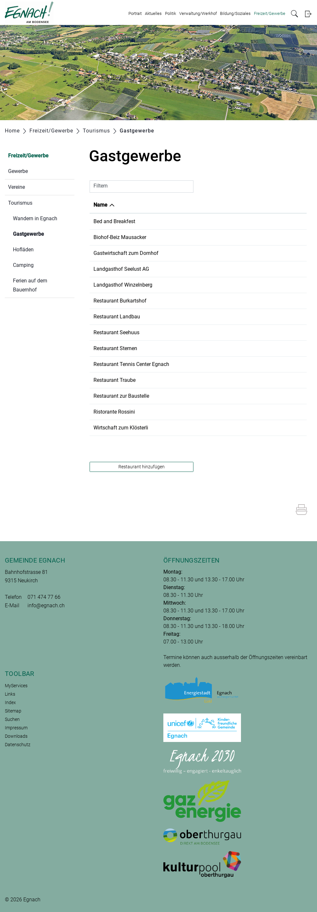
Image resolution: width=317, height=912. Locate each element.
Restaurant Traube (114, 380)
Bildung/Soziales (235, 13)
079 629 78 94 (201, 428)
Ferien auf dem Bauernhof (30, 285)
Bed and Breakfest (114, 221)
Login (308, 14)
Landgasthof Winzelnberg (122, 285)
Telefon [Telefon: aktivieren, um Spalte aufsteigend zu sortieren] (194, 205)
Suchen (12, 719)
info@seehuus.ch (250, 332)
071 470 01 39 (201, 221)
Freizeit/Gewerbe (269, 13)
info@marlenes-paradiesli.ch (262, 221)
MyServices (16, 685)
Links (10, 694)
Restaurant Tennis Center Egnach (131, 364)
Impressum (16, 727)
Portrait (135, 13)
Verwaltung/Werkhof (198, 13)
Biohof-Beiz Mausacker (119, 237)
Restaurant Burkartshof (120, 301)
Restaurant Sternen (115, 348)
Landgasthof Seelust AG (121, 269)
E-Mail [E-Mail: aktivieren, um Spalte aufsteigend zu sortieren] (237, 205)
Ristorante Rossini (114, 412)
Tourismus (20, 203)
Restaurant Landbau (116, 317)
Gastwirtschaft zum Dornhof (125, 253)
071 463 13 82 (201, 348)
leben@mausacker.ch (254, 237)
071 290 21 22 (201, 317)
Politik (170, 13)
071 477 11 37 (201, 237)
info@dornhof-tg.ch (252, 253)
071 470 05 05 (201, 412)
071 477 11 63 (201, 285)
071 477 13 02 (201, 301)
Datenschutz (17, 744)
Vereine (16, 187)
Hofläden (23, 249)
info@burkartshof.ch (253, 301)
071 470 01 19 (201, 396)
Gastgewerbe (43, 233)
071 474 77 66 (43, 597)
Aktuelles (153, 13)
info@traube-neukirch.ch (258, 380)
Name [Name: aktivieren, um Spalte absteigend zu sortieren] (100, 205)
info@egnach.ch (46, 605)
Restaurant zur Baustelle (121, 396)
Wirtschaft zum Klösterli (120, 428)
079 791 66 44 (201, 253)
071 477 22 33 (201, 364)
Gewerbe (18, 171)
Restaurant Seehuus (116, 332)
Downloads (16, 736)
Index (10, 702)
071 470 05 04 (201, 380)
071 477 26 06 (201, 332)
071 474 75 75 (201, 269)
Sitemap (13, 710)
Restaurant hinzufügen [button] (141, 466)
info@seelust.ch (248, 269)
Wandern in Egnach (35, 218)
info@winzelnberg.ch (254, 285)
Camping (23, 265)
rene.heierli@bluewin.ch (257, 428)
